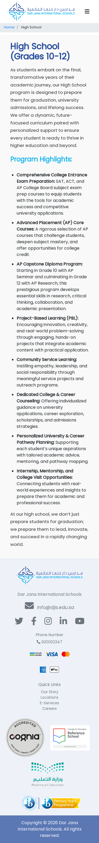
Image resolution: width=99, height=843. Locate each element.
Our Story (49, 691)
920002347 (49, 642)
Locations (49, 697)
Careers (49, 708)
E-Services (49, 703)
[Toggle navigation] (87, 11)
